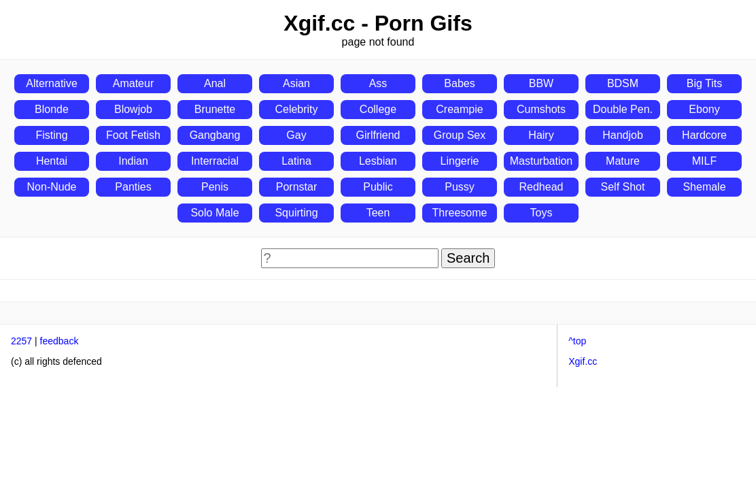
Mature (623, 161)
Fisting (51, 135)
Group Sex (459, 135)
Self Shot (623, 187)
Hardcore (704, 135)
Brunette (214, 109)
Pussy (460, 187)
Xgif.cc (582, 361)
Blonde (52, 109)
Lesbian (378, 161)
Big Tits (704, 83)
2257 (21, 341)
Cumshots (541, 109)
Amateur (133, 83)
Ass (378, 83)
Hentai (51, 161)
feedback (59, 341)
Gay (296, 135)
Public (378, 187)
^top (577, 341)
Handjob (622, 135)
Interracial (215, 161)
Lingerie (460, 161)
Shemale (704, 187)
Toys (541, 212)
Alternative (52, 83)
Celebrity (296, 109)
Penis (214, 187)
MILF (704, 161)
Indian (133, 161)
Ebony (704, 109)
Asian (296, 83)
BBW (541, 83)
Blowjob (133, 109)
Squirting (296, 212)
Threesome (459, 212)
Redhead (541, 187)
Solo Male (214, 212)
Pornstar (296, 187)
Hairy (540, 135)
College (378, 109)
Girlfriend (378, 135)
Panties (133, 187)
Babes (459, 83)
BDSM (622, 83)
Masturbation (541, 161)
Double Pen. (623, 109)
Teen (378, 212)
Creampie (459, 109)
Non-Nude (52, 187)
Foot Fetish (133, 135)
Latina (296, 161)
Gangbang (215, 135)
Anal (215, 83)
